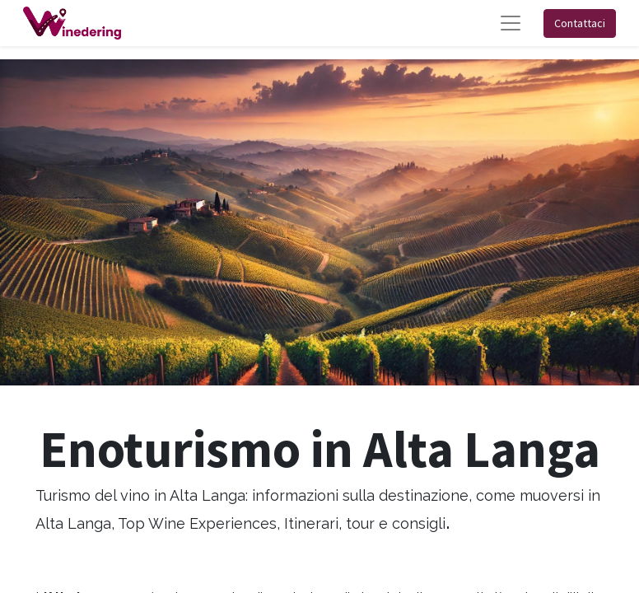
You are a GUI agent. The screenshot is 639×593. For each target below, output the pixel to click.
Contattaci (579, 23)
